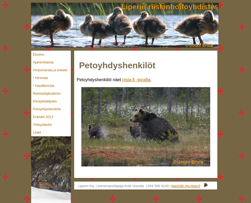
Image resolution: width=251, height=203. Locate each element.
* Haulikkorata (43, 86)
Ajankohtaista (43, 62)
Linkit (37, 132)
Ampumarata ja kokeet (50, 70)
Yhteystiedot (42, 125)
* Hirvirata (40, 78)
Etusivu (38, 54)
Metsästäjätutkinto (47, 93)
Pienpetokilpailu (45, 101)
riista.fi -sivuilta (136, 79)
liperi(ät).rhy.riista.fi (186, 186)
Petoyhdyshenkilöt (47, 109)
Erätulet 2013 (43, 117)
